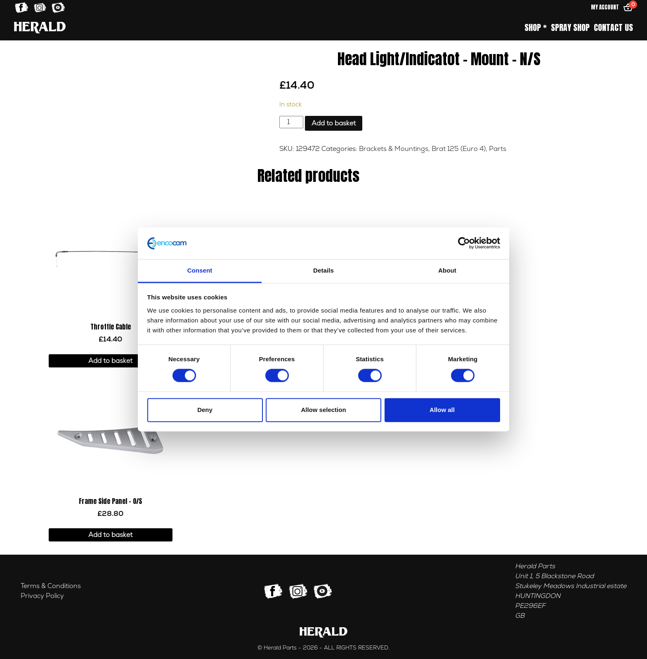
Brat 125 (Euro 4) (459, 149)
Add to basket (334, 123)
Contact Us (613, 27)
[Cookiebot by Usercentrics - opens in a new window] (464, 243)
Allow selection (323, 409)
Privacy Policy (42, 596)
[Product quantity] (291, 122)
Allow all (442, 409)
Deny (205, 409)
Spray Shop (570, 27)
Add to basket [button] (110, 361)
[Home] (40, 27)
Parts (497, 149)
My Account (605, 7)
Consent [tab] (200, 270)
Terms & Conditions (51, 586)
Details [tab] (323, 270)
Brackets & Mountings (393, 149)
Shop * (535, 27)
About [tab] (447, 270)
